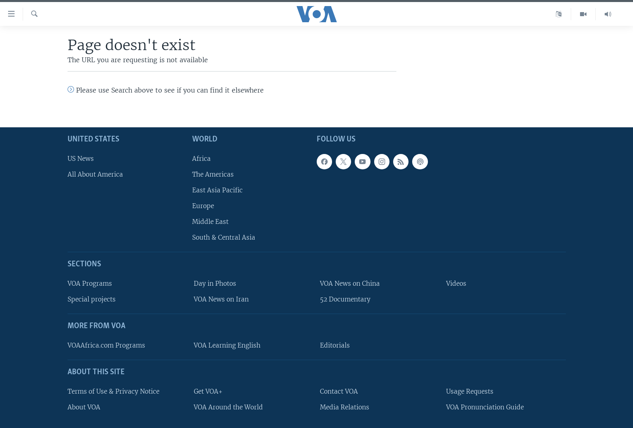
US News (81, 158)
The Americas (213, 174)
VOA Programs (90, 283)
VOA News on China (350, 283)
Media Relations (344, 407)
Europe (203, 206)
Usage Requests (469, 391)
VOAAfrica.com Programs (106, 345)
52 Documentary (345, 299)
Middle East (210, 222)
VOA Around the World (228, 407)
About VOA (84, 407)
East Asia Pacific (217, 190)
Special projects (92, 299)
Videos (456, 283)
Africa (201, 158)
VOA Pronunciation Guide (485, 407)
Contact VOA (339, 391)
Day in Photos (215, 283)
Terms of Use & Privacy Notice (113, 391)
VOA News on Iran (221, 299)
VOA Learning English (227, 345)
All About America (95, 174)
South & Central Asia (223, 237)
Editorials (335, 345)
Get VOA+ (208, 391)
